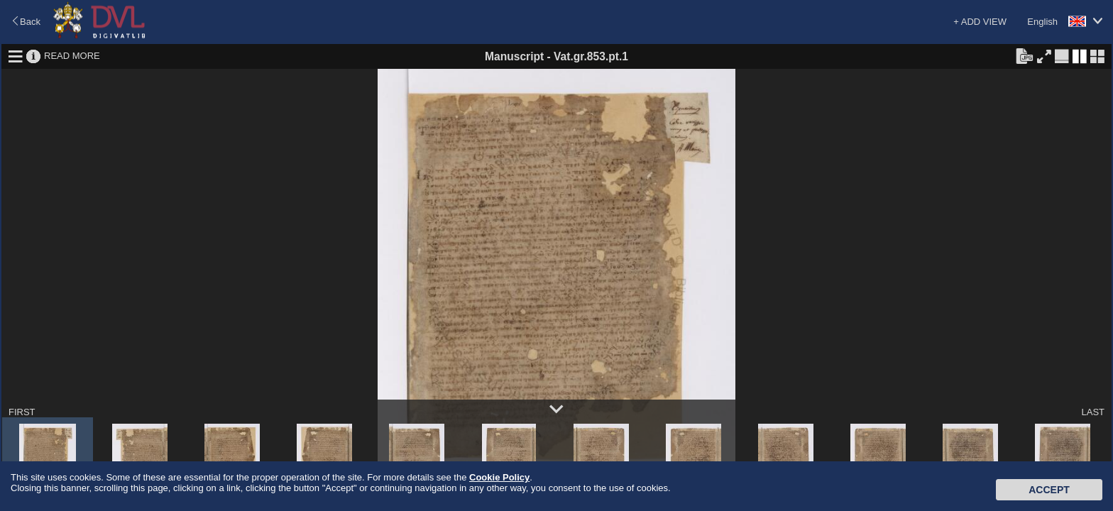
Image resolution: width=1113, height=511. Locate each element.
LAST (1092, 412)
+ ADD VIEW (980, 21)
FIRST (22, 412)
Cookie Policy (499, 477)
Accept (1049, 489)
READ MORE (72, 55)
